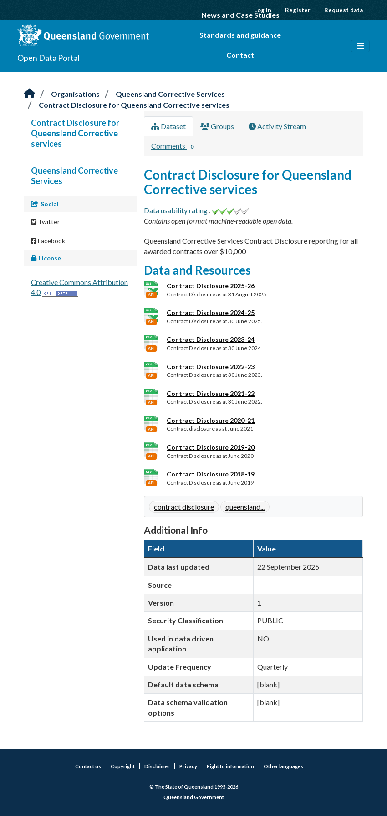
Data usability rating (176, 210)
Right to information (230, 766)
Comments (174, 146)
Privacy (188, 766)
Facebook (48, 241)
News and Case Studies (240, 14)
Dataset (168, 126)
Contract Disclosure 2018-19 (211, 474)
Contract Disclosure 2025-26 (211, 286)
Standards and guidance (240, 34)
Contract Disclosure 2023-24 (211, 339)
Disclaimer (157, 766)
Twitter (45, 221)
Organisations (75, 94)
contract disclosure (184, 506)
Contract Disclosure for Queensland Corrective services (134, 104)
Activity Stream (277, 126)
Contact (240, 54)
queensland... (245, 506)
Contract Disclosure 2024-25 (211, 312)
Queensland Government (193, 797)
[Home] (29, 94)
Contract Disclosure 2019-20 (211, 447)
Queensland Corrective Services (170, 94)
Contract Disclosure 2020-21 (211, 420)
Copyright (123, 766)
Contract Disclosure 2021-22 (211, 393)
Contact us (88, 766)
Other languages (283, 766)
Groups (217, 126)
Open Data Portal (48, 58)
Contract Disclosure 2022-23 (211, 366)
